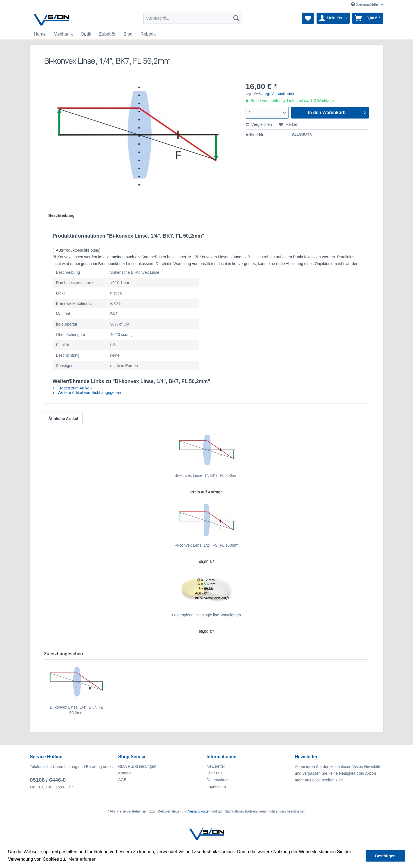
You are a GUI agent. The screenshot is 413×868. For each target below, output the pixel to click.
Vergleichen (259, 124)
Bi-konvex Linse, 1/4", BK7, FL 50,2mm (76, 710)
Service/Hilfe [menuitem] (365, 4)
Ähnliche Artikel (63, 418)
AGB (122, 780)
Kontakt (124, 773)
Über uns (215, 773)
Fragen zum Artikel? (73, 388)
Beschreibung (62, 215)
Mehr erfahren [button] (82, 859)
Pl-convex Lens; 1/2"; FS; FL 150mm (207, 545)
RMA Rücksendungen (137, 766)
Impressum (216, 786)
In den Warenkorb (337, 111)
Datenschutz (218, 780)
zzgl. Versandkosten (279, 94)
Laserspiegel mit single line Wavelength (206, 615)
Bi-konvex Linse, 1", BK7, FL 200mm (207, 475)
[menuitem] (192, 18)
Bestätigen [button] (385, 856)
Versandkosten (199, 811)
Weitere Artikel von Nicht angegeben (87, 392)
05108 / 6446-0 (48, 780)
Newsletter (216, 766)
